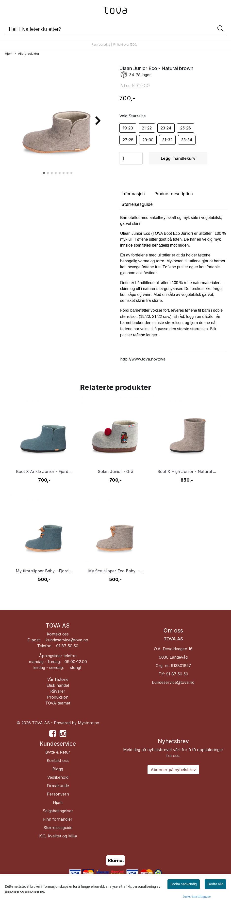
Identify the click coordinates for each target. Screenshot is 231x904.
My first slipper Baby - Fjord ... (44, 570)
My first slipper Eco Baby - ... (115, 570)
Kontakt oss (58, 634)
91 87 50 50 (177, 673)
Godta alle (215, 884)
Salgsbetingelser (58, 810)
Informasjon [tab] (133, 193)
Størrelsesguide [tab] (137, 204)
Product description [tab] (173, 193)
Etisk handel (58, 685)
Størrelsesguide (57, 827)
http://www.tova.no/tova (142, 359)
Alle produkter (27, 54)
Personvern (58, 794)
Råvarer (57, 691)
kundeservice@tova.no (67, 639)
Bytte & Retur (57, 752)
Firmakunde (58, 785)
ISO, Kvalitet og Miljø (58, 835)
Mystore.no (88, 722)
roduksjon (59, 697)
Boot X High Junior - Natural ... (186, 471)
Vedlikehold (57, 777)
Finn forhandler (57, 819)
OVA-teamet (59, 703)
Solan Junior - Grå (115, 471)
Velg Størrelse (132, 115)
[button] (44, 173)
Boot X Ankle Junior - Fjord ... (44, 471)
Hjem (9, 53)
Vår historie (57, 679)
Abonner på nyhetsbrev (173, 769)
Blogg (57, 768)
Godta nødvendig (183, 884)
